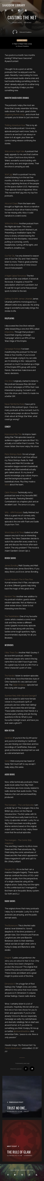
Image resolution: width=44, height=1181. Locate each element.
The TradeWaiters (12, 616)
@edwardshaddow (21, 1031)
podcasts (17, 22)
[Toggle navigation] (5, 10)
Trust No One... (17, 1108)
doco (7, 484)
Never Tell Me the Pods (14, 404)
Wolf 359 (8, 174)
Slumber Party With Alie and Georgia (20, 696)
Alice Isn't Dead (11, 203)
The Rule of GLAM (19, 1152)
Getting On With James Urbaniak (18, 299)
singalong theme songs (15, 114)
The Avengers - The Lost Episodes (19, 805)
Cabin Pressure (11, 492)
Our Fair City (10, 256)
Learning (28, 1155)
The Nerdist (9, 676)
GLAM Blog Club (14, 1111)
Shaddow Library (13, 5)
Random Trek (10, 596)
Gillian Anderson (20, 685)
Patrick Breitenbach (13, 1048)
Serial (7, 761)
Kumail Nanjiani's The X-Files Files (19, 579)
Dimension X (10, 984)
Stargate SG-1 (10, 869)
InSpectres (9, 332)
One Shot (9, 381)
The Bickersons (11, 925)
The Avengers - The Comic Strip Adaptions (18, 841)
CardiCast (9, 738)
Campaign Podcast (13, 349)
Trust (26, 1111)
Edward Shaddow (22, 32)
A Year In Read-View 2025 (22, 45)
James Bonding (11, 565)
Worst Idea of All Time (14, 532)
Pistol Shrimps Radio (13, 454)
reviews (27, 22)
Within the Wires (12, 223)
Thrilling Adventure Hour (15, 125)
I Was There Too (11, 652)
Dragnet (8, 958)
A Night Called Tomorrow (15, 276)
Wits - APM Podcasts (14, 512)
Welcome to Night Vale (14, 151)
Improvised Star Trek (13, 434)
